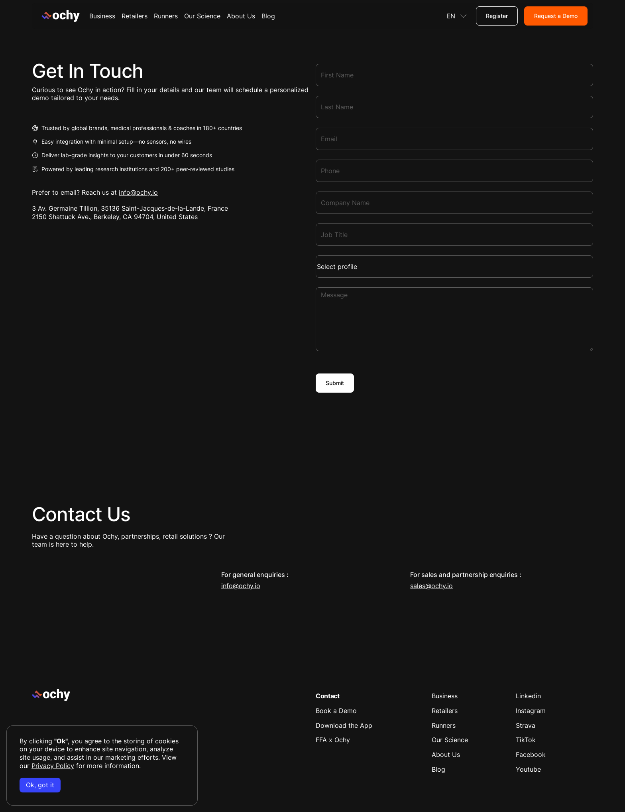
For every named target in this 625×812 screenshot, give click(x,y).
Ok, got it (40, 785)
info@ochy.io (138, 192)
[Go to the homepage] (51, 695)
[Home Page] (60, 16)
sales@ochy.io (431, 586)
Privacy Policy (52, 766)
